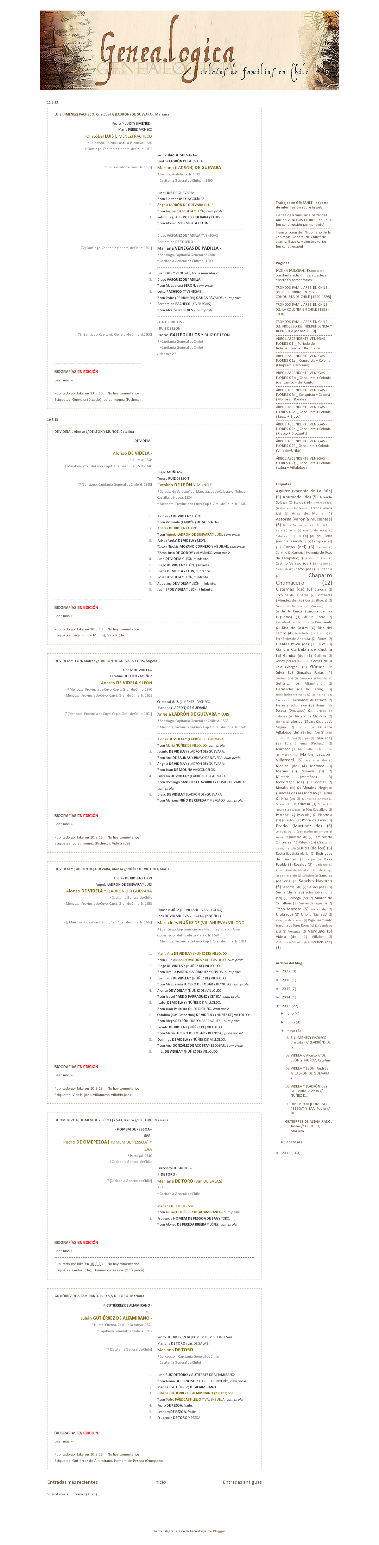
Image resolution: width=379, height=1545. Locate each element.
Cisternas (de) (290, 589)
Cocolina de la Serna (292, 595)
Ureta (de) (284, 915)
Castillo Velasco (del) (293, 564)
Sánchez (308, 875)
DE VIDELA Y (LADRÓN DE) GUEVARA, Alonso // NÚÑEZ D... (306, 1091)
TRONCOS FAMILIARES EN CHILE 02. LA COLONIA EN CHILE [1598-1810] (302, 309)
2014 (286, 997)
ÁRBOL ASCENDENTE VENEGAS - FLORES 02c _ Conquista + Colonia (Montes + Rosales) (303, 395)
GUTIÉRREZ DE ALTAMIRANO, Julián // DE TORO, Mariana (99, 1296)
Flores (322, 639)
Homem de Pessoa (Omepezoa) (119, 1270)
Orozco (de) (325, 804)
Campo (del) (322, 541)
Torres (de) (318, 909)
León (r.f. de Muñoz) (88, 635)
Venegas (294, 931)
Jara (312, 721)
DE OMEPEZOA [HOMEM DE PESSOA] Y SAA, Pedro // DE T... (307, 1109)
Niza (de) (288, 798)
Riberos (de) (307, 842)
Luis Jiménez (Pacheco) (122, 400)
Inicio (160, 1482)
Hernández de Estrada (310, 700)
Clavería (320, 589)
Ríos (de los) (313, 848)
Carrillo (281, 552)
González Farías (310, 673)
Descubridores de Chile (292, 622)
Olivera (304, 804)
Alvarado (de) (323, 502)
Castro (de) (283, 569)
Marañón (325, 749)
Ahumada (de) (297, 497)
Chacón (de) (303, 569)
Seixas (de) (316, 887)
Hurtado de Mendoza (309, 716)
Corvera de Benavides (291, 606)
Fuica (321, 644)
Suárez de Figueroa (313, 903)
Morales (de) (285, 788)
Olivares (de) (284, 804)
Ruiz (279, 870)
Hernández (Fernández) (293, 694)
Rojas (311, 859)
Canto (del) (295, 547)
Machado (283, 749)
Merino (282, 771)
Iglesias (296, 722)
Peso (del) (304, 815)
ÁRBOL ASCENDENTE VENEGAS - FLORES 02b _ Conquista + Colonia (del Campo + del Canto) (303, 378)
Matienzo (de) (316, 760)
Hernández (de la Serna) (300, 689)
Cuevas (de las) (321, 606)
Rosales (300, 865)
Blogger (219, 1531)
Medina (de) (287, 766)
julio (290, 1014)
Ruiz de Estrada (297, 870)
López (306, 738)
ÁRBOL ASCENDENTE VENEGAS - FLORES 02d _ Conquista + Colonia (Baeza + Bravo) (303, 412)
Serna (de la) (287, 893)
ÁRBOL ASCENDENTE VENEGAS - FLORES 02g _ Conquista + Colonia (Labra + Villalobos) (303, 463)
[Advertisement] (320, 144)
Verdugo (316, 931)
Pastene (282, 815)
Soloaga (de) (298, 898)
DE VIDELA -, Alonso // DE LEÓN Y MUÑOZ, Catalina (94, 432)
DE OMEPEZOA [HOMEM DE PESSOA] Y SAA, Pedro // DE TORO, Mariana (112, 1120)
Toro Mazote (289, 909)
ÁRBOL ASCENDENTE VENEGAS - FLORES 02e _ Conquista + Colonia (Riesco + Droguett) (303, 429)
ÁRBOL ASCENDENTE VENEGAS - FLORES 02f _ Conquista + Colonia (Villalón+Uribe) (303, 446)
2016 (286, 980)
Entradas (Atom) (83, 1494)
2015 (286, 989)
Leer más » (64, 380)
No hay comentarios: (124, 393)
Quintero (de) (298, 837)
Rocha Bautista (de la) (293, 853)
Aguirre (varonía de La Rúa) (304, 491)
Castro (324, 563)
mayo (291, 1031)
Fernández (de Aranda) (311, 633)
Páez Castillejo (316, 809)
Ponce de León (314, 820)
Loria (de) (323, 738)
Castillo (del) (318, 558)
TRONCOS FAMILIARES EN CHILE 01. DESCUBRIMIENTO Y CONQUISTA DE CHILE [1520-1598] (303, 292)
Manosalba (306, 749)
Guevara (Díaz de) (86, 400)
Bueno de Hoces (315, 530)
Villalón (318, 937)
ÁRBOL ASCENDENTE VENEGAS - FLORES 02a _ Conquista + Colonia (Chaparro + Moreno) (303, 361)
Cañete (322, 547)
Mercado (317, 766)
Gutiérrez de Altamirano (92, 1461)
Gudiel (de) (81, 1270)
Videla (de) (116, 635)
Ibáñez (280, 721)
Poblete (292, 820)
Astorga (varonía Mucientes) (304, 519)
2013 (286, 1006)
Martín (287, 754)
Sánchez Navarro (315, 881)
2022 (286, 971)
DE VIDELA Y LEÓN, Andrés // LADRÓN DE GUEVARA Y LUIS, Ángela (106, 661)
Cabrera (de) (285, 536)
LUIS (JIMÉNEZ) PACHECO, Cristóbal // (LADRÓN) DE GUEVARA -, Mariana (112, 115)
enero (291, 1142)
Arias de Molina (307, 514)
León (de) (313, 732)
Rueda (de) (321, 864)
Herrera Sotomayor (291, 706)
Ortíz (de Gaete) (290, 809)
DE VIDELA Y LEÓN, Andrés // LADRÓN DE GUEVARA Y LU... (307, 1073)
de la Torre (314, 617)
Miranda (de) (313, 771)
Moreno (310, 793)
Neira (328, 793)
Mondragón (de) (290, 782)
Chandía (326, 569)
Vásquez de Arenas (289, 920)
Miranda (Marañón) (296, 777)
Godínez (320, 656)
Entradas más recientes (72, 1482)
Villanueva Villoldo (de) (112, 1095)
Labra (302, 727)
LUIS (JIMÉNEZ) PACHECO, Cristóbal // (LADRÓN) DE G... (308, 1042)
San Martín (288, 875)
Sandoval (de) (292, 887)
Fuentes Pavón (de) (292, 644)
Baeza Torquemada (297, 525)
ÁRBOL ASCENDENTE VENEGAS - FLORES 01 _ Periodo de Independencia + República (301, 343)
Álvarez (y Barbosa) (292, 508)
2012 (286, 1153)
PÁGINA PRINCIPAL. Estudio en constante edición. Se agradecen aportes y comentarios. (302, 275)
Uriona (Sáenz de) (314, 914)
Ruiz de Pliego (322, 870)
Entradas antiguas (242, 1482)
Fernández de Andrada (293, 639)
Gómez (302, 661)
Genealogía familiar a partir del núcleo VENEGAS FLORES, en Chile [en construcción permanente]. (304, 220)
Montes (320, 782)
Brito (292, 530)
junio (291, 1022)
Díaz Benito (323, 622)
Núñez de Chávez (315, 798)
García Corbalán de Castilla (304, 649)
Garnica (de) (294, 656)
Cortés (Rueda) (316, 600)
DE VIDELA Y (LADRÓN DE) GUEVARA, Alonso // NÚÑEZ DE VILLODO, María (112, 869)
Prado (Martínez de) (299, 826)
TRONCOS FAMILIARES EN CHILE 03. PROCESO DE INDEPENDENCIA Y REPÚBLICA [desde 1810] (304, 327)
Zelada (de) (322, 942)
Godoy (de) (283, 661)
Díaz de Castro (295, 628)
